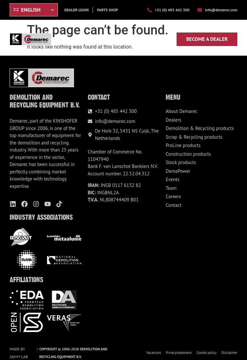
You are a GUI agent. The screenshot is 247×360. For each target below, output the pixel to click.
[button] (167, 39)
